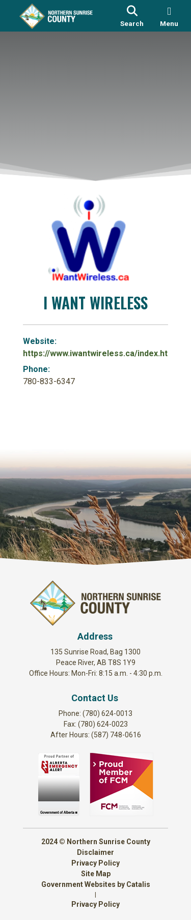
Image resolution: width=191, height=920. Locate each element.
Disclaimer (95, 852)
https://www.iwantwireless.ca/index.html (100, 353)
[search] (132, 16)
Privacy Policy (95, 863)
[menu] (169, 16)
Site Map (96, 874)
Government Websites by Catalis (95, 884)
